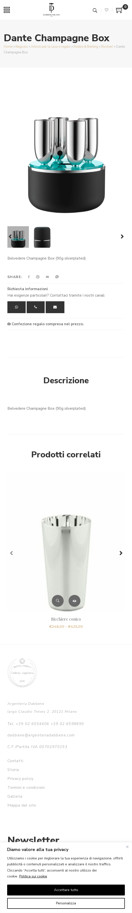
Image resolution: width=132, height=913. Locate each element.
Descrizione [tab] (66, 380)
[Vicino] (127, 847)
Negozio (22, 46)
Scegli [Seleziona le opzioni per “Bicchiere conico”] (74, 601)
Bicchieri (107, 46)
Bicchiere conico (66, 619)
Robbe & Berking (86, 46)
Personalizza (66, 903)
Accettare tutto (66, 890)
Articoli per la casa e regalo (51, 46)
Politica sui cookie (33, 876)
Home (8, 46)
